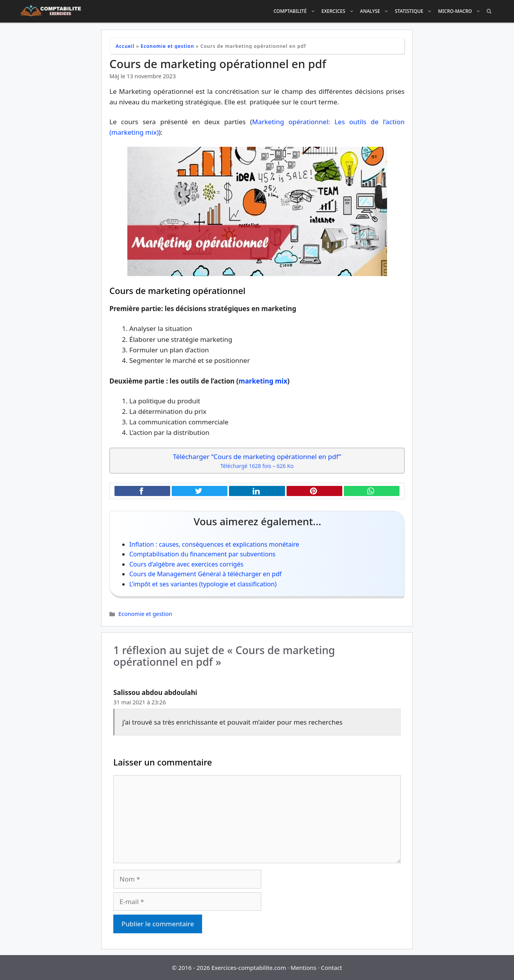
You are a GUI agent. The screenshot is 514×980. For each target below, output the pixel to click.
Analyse (376, 11)
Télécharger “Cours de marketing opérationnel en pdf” (257, 461)
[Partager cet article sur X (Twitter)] (199, 491)
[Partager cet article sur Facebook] (142, 491)
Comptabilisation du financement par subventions (202, 554)
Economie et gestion (167, 46)
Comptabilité (295, 11)
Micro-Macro (461, 11)
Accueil (125, 46)
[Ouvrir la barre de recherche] (489, 11)
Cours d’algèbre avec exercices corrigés (186, 564)
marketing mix (263, 381)
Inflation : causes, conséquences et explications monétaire (214, 544)
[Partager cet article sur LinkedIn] (257, 491)
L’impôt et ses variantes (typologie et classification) (202, 584)
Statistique (415, 11)
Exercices (339, 11)
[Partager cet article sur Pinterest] (314, 491)
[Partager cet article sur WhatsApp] (372, 491)
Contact (331, 967)
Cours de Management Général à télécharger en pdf (205, 574)
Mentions (303, 967)
